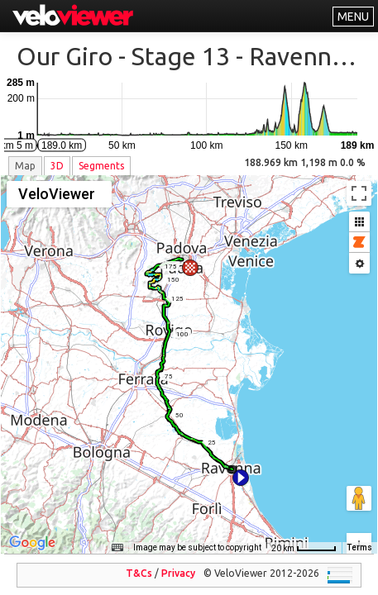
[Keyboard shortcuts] (117, 536)
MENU (353, 16)
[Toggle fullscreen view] (359, 193)
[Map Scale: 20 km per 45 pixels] (304, 536)
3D (57, 165)
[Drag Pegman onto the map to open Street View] (359, 439)
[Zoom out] (359, 512)
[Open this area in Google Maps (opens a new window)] (32, 531)
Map (25, 165)
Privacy (178, 561)
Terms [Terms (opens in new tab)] (359, 535)
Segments (101, 165)
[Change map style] (59, 194)
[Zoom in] (359, 486)
